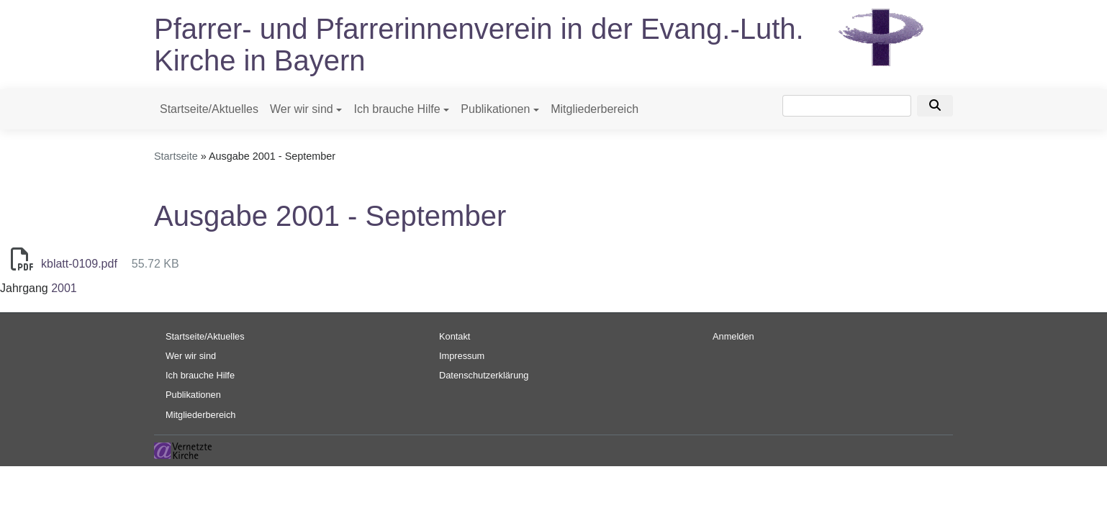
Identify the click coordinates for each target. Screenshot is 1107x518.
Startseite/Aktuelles (209, 109)
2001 (64, 288)
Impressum (461, 355)
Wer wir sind (301, 109)
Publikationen (495, 109)
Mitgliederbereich (594, 109)
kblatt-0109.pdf (79, 264)
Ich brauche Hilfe (396, 109)
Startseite (176, 156)
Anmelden (733, 336)
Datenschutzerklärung (483, 375)
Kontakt (454, 336)
